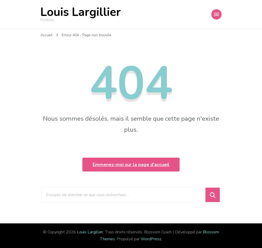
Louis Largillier (80, 12)
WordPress (151, 239)
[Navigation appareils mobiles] (216, 14)
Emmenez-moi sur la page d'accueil (131, 164)
